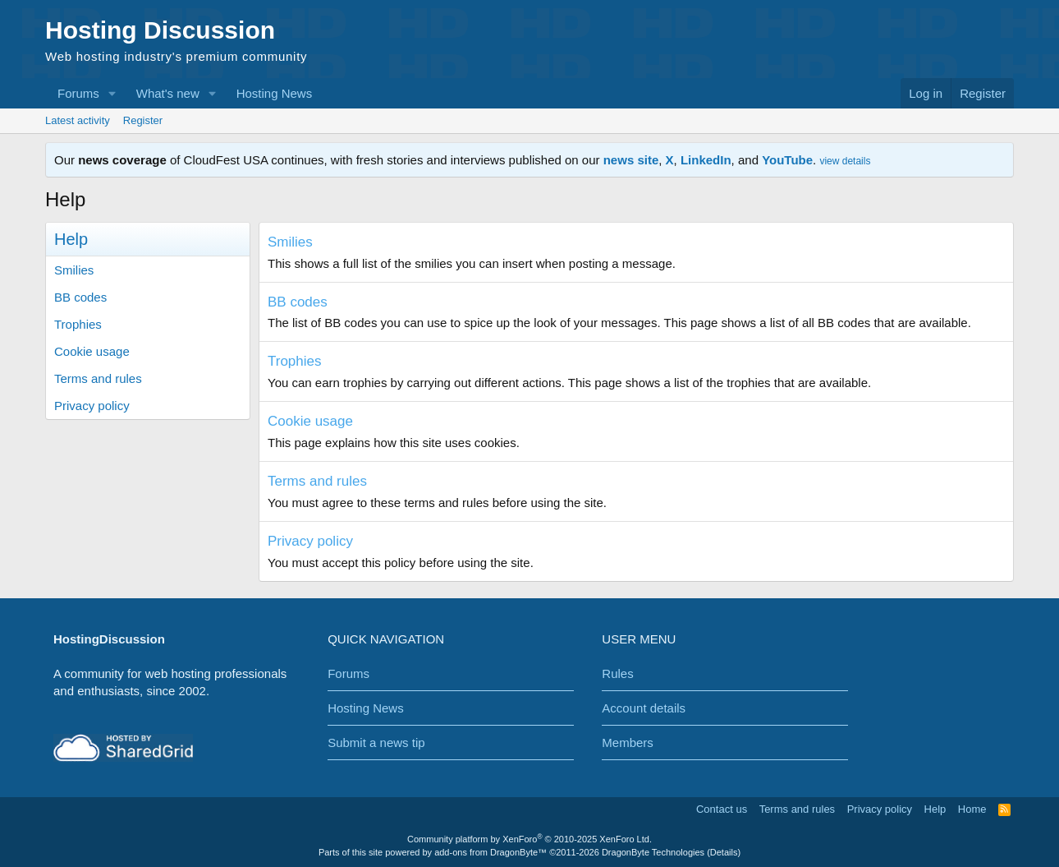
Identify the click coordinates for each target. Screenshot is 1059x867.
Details (724, 852)
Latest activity (77, 120)
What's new (167, 93)
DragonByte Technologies (653, 852)
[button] (112, 93)
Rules (617, 673)
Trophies (78, 324)
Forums (78, 93)
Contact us (721, 809)
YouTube (787, 160)
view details (844, 161)
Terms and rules (98, 378)
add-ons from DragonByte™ (490, 852)
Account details (643, 708)
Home (972, 809)
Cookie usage (92, 351)
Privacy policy (92, 406)
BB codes (80, 297)
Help (935, 809)
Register (143, 120)
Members (627, 742)
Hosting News (274, 93)
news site (631, 160)
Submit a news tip (376, 742)
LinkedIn (706, 160)
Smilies (74, 270)
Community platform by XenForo (529, 839)
